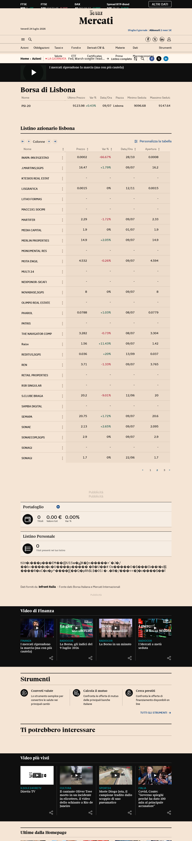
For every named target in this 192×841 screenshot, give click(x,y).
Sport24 (105, 788)
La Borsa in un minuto (115, 644)
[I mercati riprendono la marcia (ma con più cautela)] (37, 628)
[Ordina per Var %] (111, 149)
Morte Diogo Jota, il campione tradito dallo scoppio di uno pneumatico (115, 797)
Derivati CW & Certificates (95, 52)
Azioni (24, 48)
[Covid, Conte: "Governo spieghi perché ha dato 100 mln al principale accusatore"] (155, 775)
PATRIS (26, 323)
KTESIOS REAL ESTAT (35, 178)
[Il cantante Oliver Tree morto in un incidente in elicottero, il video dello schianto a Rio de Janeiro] (76, 775)
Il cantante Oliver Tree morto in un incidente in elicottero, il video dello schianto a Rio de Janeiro (76, 798)
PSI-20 (26, 106)
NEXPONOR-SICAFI (34, 282)
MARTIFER (28, 220)
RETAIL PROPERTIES (35, 375)
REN (24, 365)
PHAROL (27, 313)
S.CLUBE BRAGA (32, 396)
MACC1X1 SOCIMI (33, 209)
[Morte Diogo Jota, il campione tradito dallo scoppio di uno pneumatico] (115, 775)
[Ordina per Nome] (63, 149)
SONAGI (27, 448)
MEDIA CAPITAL (32, 230)
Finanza (25, 640)
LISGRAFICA (30, 189)
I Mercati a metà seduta (150, 646)
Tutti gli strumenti (156, 712)
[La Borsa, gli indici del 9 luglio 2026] (76, 628)
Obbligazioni (41, 48)
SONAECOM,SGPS (33, 437)
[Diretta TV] (37, 775)
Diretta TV (27, 791)
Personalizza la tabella (153, 141)
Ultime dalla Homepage (43, 832)
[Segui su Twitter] (154, 39)
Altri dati (160, 4)
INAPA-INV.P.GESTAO (35, 158)
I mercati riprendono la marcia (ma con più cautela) (86, 67)
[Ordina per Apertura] (159, 149)
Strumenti (165, 48)
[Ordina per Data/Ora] (135, 149)
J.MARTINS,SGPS (32, 168)
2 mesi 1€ (160, 30)
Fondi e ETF (76, 52)
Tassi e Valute (58, 52)
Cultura (65, 788)
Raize (25, 344)
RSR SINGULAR (32, 385)
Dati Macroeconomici (143, 52)
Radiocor (66, 640)
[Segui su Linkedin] (162, 39)
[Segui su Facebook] (147, 39)
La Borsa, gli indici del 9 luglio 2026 (76, 646)
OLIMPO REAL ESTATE (36, 303)
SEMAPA (27, 417)
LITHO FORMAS (32, 199)
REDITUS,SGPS (31, 354)
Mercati (96, 21)
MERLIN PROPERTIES (35, 240)
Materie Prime (120, 52)
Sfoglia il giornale (137, 30)
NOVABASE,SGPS (33, 292)
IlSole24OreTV (30, 788)
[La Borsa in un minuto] (115, 628)
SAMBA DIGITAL (32, 406)
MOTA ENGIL (30, 261)
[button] (22, 39)
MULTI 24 (28, 271)
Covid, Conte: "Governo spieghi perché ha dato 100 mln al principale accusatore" (152, 798)
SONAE (26, 427)
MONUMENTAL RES (34, 251)
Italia (142, 788)
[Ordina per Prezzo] (87, 149)
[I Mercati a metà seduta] (155, 628)
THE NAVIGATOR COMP (37, 334)
